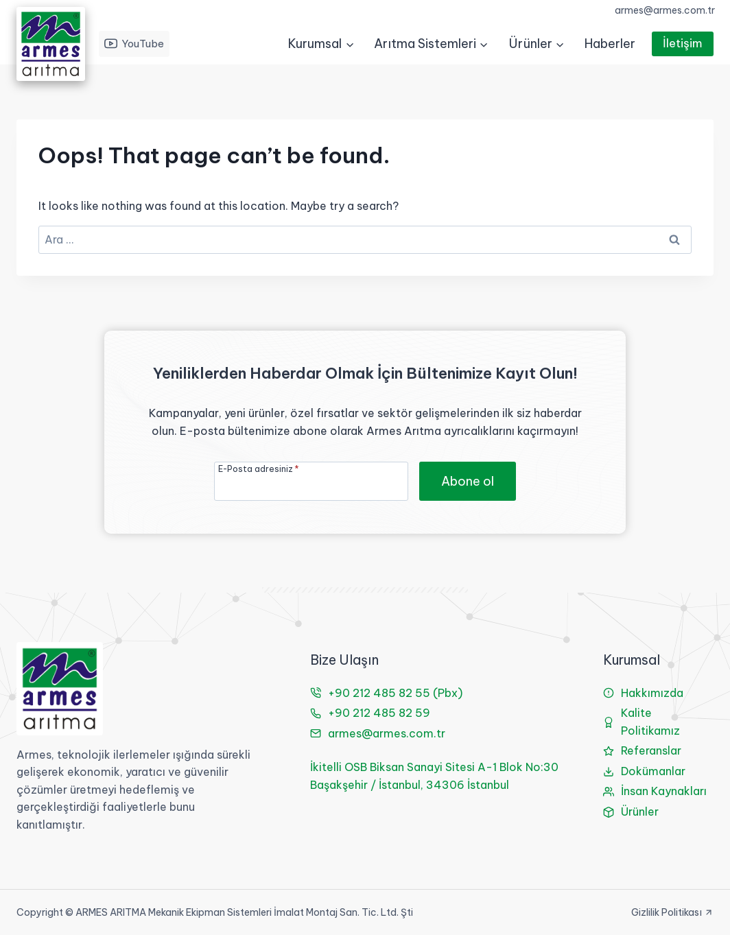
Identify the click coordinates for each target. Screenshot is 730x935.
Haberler (610, 43)
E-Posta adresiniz (258, 468)
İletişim (683, 43)
